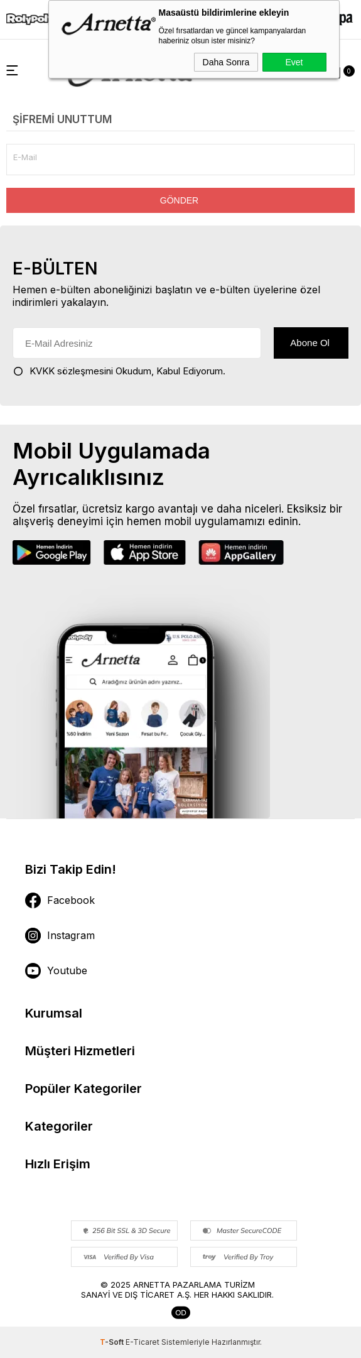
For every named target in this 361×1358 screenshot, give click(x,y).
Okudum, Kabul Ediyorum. (119, 371)
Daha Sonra (226, 62)
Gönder (179, 200)
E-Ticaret (142, 1342)
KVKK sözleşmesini (71, 371)
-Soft (113, 1342)
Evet (294, 62)
